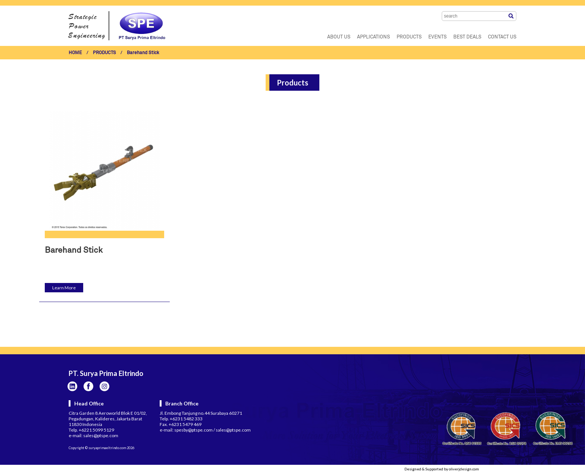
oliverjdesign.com (464, 469)
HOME (75, 53)
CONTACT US (502, 37)
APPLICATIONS (373, 37)
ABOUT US (338, 37)
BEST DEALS (467, 37)
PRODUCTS (409, 37)
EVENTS (437, 37)
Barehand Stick (143, 53)
